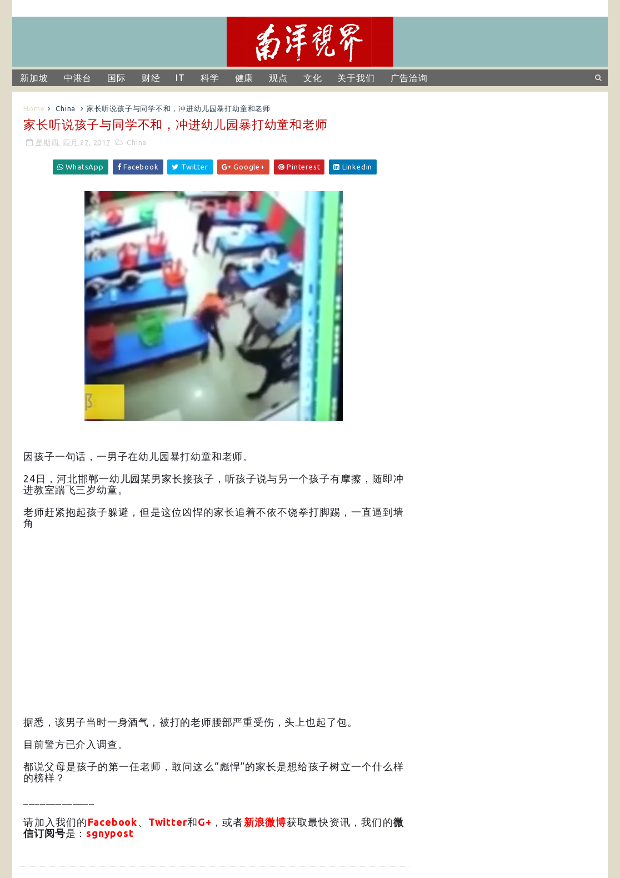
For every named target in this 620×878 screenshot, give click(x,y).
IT (180, 78)
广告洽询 (409, 78)
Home (33, 108)
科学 (210, 78)
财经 (151, 78)
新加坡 (34, 78)
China (66, 108)
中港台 (78, 78)
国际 (116, 78)
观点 (278, 78)
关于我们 (355, 78)
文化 (312, 78)
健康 (244, 78)
